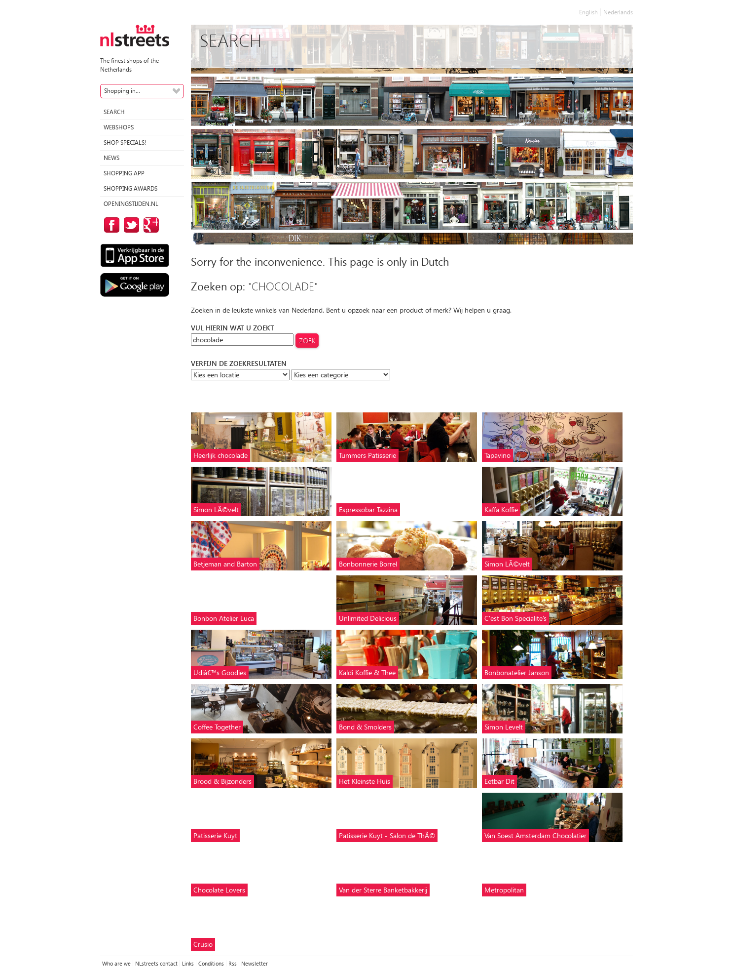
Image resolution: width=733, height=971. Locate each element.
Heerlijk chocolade (220, 455)
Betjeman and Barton (225, 563)
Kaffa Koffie (501, 509)
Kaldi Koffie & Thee (367, 672)
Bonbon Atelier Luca (223, 618)
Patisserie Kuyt (215, 835)
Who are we (116, 963)
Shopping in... (122, 90)
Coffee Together (217, 726)
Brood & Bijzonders (222, 781)
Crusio (203, 944)
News (111, 158)
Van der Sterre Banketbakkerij (383, 889)
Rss (232, 963)
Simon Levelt (503, 726)
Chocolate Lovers (219, 889)
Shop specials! (125, 142)
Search (114, 112)
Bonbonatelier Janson (516, 672)
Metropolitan (504, 889)
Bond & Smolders (365, 726)
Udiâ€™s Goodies (219, 672)
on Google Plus (149, 225)
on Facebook (110, 225)
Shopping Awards (130, 188)
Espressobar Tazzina (368, 509)
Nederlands (618, 12)
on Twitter (130, 225)
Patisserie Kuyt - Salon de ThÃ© (387, 835)
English (588, 12)
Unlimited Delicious (368, 618)
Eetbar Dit (499, 781)
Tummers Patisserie (367, 455)
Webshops (119, 127)
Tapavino (497, 455)
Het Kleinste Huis (364, 781)
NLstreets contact (156, 963)
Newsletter (254, 963)
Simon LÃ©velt (216, 509)
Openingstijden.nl (131, 203)
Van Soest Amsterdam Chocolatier (535, 835)
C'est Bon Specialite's (515, 618)
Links (188, 963)
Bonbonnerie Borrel (368, 563)
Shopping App (124, 173)
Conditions (211, 963)
